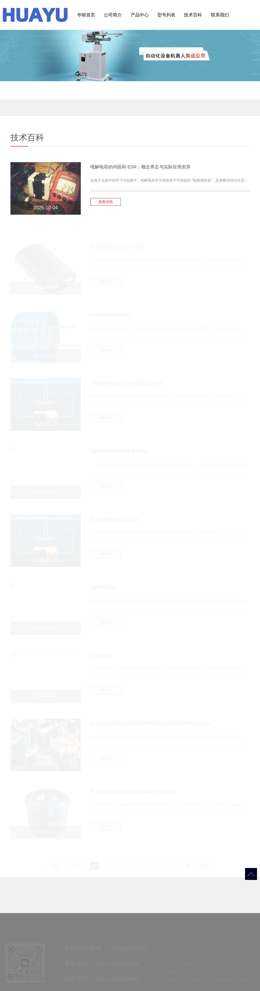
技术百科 (193, 14)
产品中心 (140, 14)
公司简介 (113, 14)
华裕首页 (86, 14)
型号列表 (166, 14)
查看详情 (105, 205)
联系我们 (220, 14)
